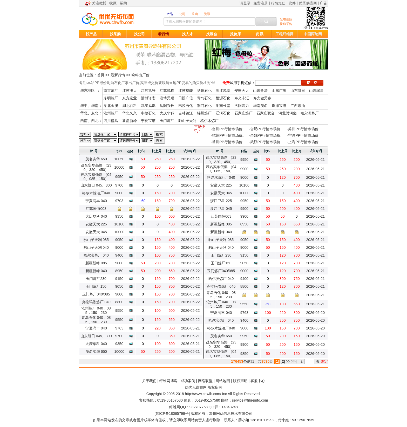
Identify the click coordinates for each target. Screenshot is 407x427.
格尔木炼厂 (209, 121)
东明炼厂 (111, 98)
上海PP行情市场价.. (304, 142)
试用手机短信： (242, 83)
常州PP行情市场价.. (228, 142)
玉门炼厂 (167, 121)
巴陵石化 (185, 106)
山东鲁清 (260, 90)
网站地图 (222, 381)
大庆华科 (167, 113)
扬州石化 (204, 90)
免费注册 (260, 3)
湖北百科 (129, 106)
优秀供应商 (308, 3)
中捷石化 (148, 113)
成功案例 (188, 381)
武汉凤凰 (148, 106)
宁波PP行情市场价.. (304, 135)
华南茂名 (260, 106)
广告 (323, 3)
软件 (292, 3)
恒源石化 (223, 98)
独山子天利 (187, 121)
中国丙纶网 (313, 34)
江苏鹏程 (167, 90)
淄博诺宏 (148, 98)
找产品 (91, 34)
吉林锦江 (185, 113)
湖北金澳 (111, 106)
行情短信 (278, 3)
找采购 (115, 34)
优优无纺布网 (196, 387)
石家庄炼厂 (243, 113)
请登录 (245, 3)
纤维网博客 (168, 381)
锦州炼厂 (204, 113)
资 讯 (259, 34)
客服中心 (257, 381)
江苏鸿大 (129, 90)
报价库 (235, 34)
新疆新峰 (129, 121)
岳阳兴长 (167, 106)
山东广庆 (279, 90)
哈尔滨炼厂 (310, 113)
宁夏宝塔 (148, 121)
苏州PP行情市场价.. (304, 129)
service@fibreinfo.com (250, 400)
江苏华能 (185, 90)
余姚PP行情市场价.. (266, 135)
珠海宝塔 (279, 106)
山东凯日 (297, 90)
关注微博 (99, 3)
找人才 (187, 34)
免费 (226, 83)
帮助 (123, 3)
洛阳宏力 (241, 106)
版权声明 (240, 381)
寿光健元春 (262, 98)
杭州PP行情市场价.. (228, 135)
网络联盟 (205, 381)
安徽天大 (241, 90)
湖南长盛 (223, 106)
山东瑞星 (316, 90)
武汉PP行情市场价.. (266, 142)
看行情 (163, 34)
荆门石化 (204, 106)
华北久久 (129, 113)
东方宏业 (129, 98)
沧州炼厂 (111, 113)
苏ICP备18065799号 (172, 413)
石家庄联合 (265, 113)
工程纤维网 (284, 34)
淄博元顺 (167, 98)
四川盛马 (111, 121)
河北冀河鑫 (288, 113)
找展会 (211, 34)
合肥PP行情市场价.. (266, 129)
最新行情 (118, 75)
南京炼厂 (111, 90)
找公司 (139, 34)
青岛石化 (204, 98)
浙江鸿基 (223, 90)
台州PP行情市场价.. (228, 129)
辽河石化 (223, 113)
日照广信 (185, 98)
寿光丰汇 (241, 98)
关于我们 (149, 381)
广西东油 (297, 106)
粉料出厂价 (140, 75)
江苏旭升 (148, 90)
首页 (100, 75)
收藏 (113, 3)
